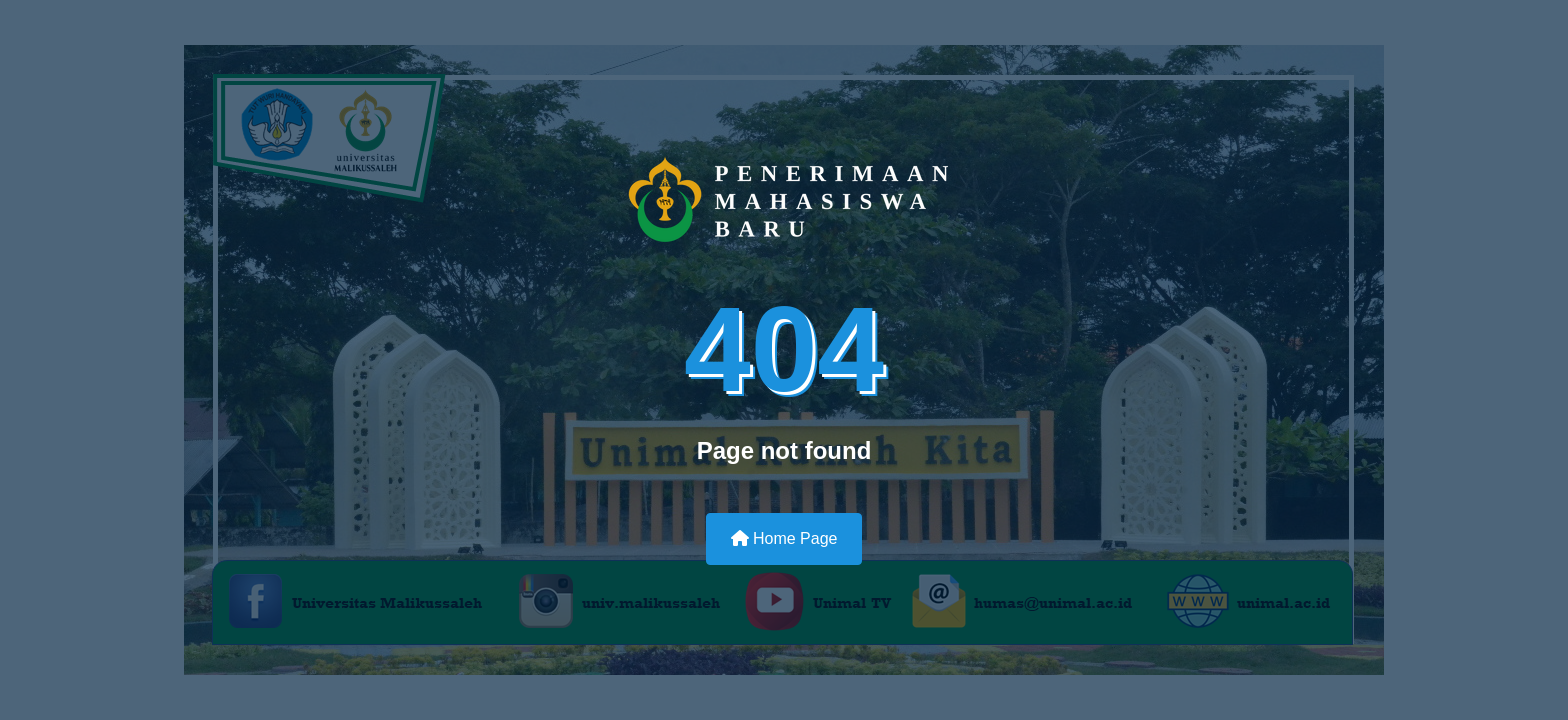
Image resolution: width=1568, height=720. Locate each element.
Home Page (784, 538)
